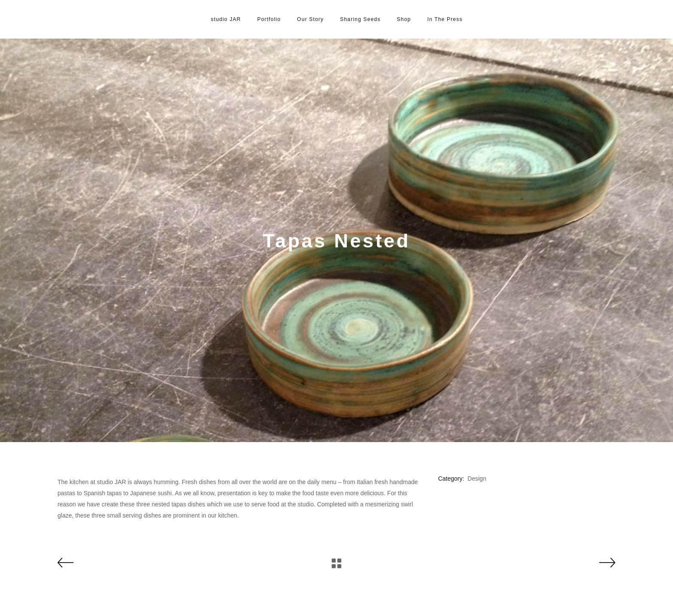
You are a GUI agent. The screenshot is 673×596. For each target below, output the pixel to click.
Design (476, 478)
